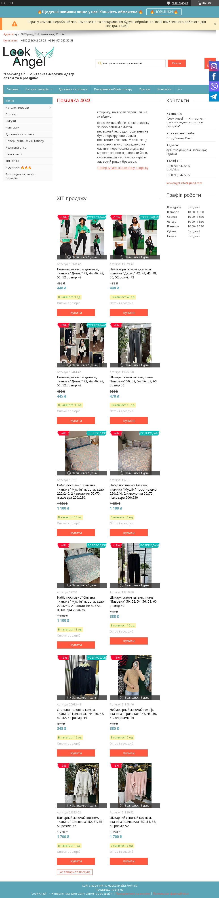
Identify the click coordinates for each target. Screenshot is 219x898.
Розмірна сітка (16, 147)
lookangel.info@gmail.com (184, 183)
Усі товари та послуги (74, 872)
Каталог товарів (37, 89)
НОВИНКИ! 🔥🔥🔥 (19, 168)
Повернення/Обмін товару (113, 89)
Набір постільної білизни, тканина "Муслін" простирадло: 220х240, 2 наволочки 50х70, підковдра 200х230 (81, 491)
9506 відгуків (180, 3)
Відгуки (11, 121)
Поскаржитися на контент (133, 894)
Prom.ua (131, 886)
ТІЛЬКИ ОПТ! (14, 161)
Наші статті (14, 154)
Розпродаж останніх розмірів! (20, 176)
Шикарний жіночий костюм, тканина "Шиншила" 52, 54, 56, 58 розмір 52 (80, 822)
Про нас (145, 89)
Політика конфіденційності (171, 894)
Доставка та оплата (73, 89)
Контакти (164, 89)
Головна (13, 89)
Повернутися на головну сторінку (122, 168)
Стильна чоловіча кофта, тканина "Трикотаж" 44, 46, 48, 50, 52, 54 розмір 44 (80, 714)
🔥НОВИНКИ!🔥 (164, 11)
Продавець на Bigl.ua (109, 890)
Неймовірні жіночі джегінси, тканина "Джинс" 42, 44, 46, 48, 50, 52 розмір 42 (80, 273)
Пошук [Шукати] (176, 63)
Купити (76, 312)
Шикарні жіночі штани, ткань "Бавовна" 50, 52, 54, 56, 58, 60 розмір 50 (133, 381)
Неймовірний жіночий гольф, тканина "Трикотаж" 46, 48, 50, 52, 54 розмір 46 (133, 714)
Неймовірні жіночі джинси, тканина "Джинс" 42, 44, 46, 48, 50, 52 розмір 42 (80, 381)
